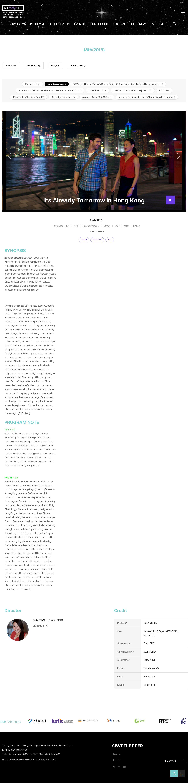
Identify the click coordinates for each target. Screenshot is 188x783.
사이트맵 (183, 11)
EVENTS (79, 24)
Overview (11, 65)
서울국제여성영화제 (13, 11)
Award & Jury (33, 65)
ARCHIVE (158, 24)
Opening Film (32, 84)
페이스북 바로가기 (119, 766)
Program (55, 65)
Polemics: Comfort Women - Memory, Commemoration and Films (50, 90)
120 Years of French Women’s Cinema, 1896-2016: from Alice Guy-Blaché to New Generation (118, 84)
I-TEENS (164, 90)
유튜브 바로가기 (124, 766)
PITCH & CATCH (59, 24)
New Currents (57, 84)
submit (170, 760)
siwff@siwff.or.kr (19, 749)
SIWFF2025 (18, 24)
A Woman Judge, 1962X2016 (96, 97)
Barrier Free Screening (63, 97)
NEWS (143, 24)
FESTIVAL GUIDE (124, 24)
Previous (9, 156)
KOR (182, 2)
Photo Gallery (78, 65)
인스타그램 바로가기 (114, 766)
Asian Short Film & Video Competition (133, 90)
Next (178, 156)
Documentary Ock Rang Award (28, 97)
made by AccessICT (46, 759)
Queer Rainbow (97, 90)
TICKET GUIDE (99, 24)
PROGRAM (37, 24)
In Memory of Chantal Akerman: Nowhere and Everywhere (147, 97)
